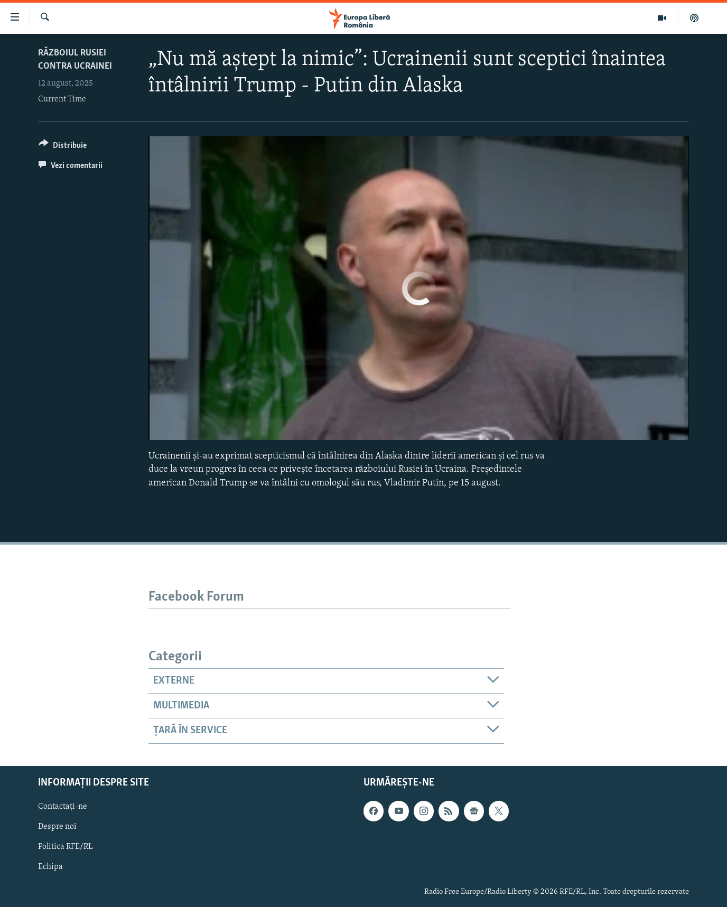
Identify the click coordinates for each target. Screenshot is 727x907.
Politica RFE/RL (65, 847)
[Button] (63, 147)
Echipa (50, 867)
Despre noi (57, 826)
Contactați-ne (62, 806)
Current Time (62, 99)
